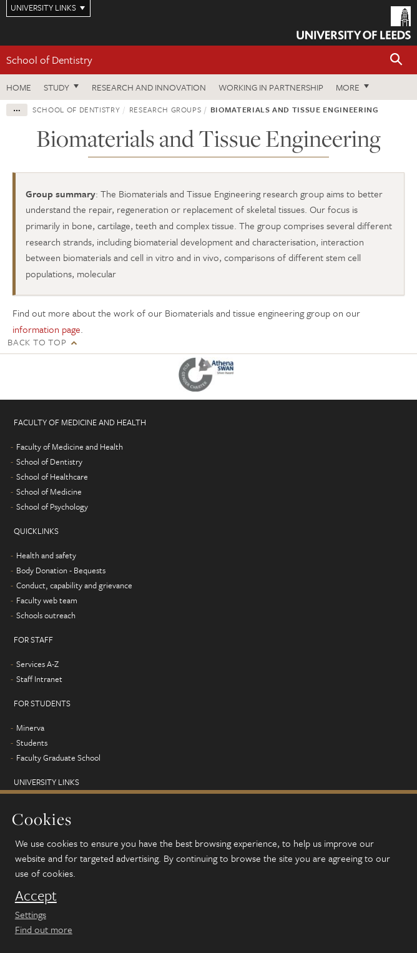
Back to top (36, 341)
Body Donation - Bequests (60, 570)
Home (18, 87)
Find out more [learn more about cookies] (43, 929)
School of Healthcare (52, 476)
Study (56, 87)
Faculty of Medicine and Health (69, 446)
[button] (396, 60)
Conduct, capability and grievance (74, 585)
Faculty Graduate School (58, 757)
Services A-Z (37, 664)
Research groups (165, 109)
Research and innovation (149, 87)
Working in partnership (270, 87)
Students (31, 742)
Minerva (30, 727)
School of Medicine (49, 491)
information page (46, 329)
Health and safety (46, 555)
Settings (30, 914)
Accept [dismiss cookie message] (36, 895)
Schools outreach (46, 615)
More (348, 87)
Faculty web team (46, 600)
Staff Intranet (39, 679)
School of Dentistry (49, 59)
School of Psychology (52, 506)
